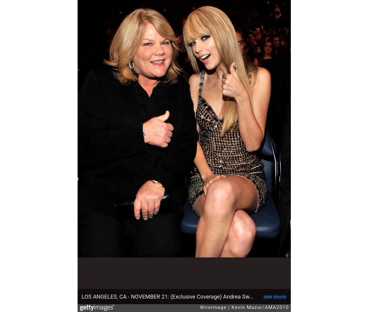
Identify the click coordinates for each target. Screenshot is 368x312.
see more (275, 296)
